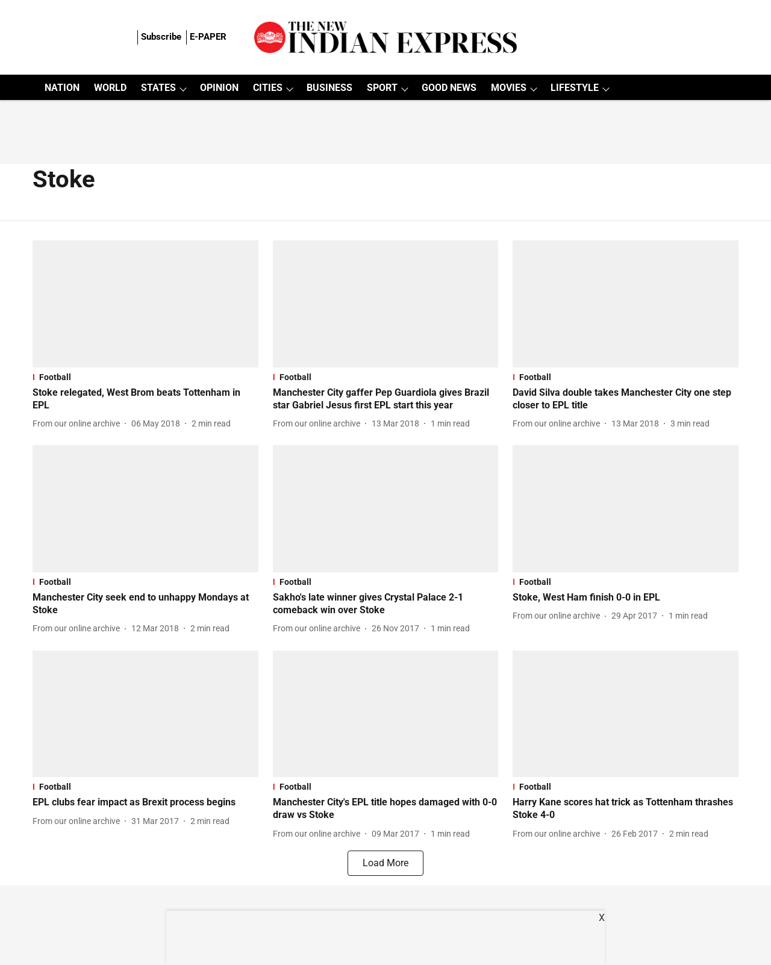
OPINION (219, 87)
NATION (62, 87)
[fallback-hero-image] (145, 303)
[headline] (145, 399)
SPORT (382, 87)
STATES (158, 87)
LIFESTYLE (575, 87)
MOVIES (508, 87)
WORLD (110, 87)
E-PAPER (208, 36)
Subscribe (161, 36)
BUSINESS (329, 87)
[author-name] (79, 423)
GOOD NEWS (449, 87)
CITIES (267, 87)
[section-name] (145, 377)
